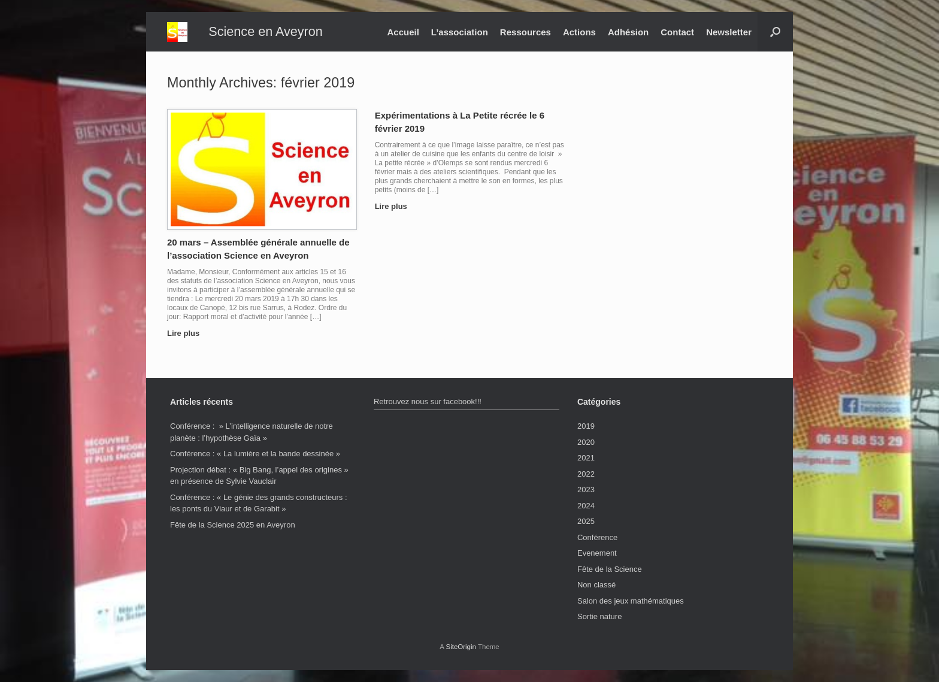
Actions (579, 32)
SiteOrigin (461, 646)
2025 (586, 521)
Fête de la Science (609, 569)
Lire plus (187, 333)
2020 (586, 442)
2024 (586, 505)
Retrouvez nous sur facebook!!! (427, 401)
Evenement (597, 552)
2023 (586, 489)
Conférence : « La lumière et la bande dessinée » (255, 453)
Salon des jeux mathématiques (630, 600)
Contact (677, 32)
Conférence (597, 537)
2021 (586, 457)
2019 (586, 426)
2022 (586, 473)
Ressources (525, 32)
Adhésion (628, 32)
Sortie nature (599, 616)
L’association (459, 32)
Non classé (596, 584)
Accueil (403, 32)
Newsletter (729, 32)
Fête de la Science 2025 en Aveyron (232, 524)
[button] (775, 31)
